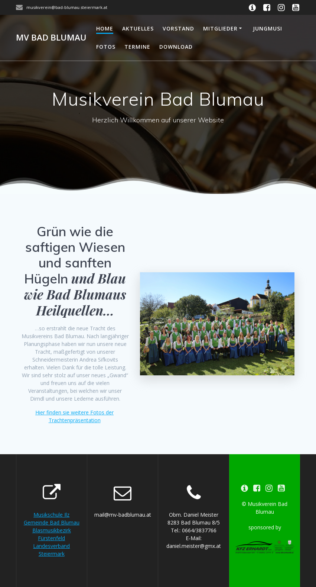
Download (176, 46)
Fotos (105, 46)
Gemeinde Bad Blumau (51, 522)
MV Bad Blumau (51, 37)
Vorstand (178, 28)
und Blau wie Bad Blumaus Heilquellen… (75, 294)
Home (104, 28)
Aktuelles (138, 28)
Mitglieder (220, 28)
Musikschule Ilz (51, 514)
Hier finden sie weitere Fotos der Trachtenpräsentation (74, 416)
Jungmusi (267, 28)
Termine (137, 46)
